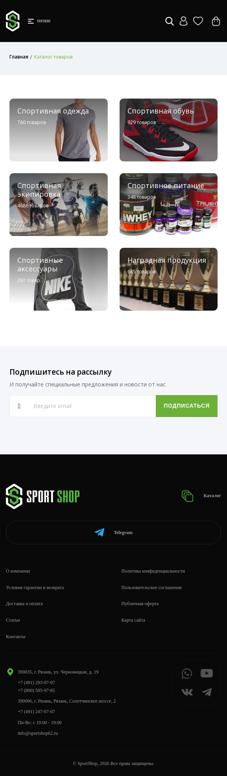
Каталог (201, 496)
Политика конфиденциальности (153, 571)
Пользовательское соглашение (152, 587)
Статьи (13, 620)
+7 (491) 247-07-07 (36, 711)
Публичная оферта (140, 603)
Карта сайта (134, 620)
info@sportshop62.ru (38, 733)
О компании (18, 571)
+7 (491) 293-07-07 (36, 682)
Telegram (113, 532)
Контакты (16, 636)
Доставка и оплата (24, 603)
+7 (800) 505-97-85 (36, 690)
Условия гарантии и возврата (35, 587)
